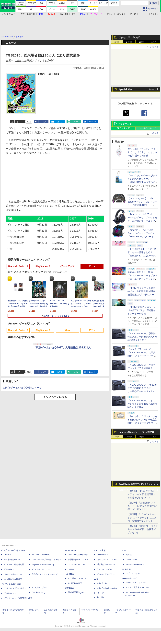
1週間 (141, 42)
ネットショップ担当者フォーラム (47, 559)
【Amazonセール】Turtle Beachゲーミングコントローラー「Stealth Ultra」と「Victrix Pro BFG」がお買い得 (142, 205)
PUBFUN (126, 569)
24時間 (129, 42)
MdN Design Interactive (107, 588)
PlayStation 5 (42, 266)
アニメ (92, 266)
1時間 (117, 42)
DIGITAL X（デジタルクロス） (45, 574)
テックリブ (99, 593)
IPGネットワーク (130, 578)
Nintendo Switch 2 (18, 266)
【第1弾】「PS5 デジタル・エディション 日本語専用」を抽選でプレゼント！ (142, 494)
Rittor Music (70, 550)
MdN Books (102, 583)
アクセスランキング (129, 37)
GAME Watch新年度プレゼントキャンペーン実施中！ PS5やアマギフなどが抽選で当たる (139, 485)
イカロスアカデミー (106, 574)
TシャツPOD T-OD (77, 564)
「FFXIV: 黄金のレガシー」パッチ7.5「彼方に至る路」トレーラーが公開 (141, 310)
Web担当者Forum (12, 559)
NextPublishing (38, 592)
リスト (29, 122)
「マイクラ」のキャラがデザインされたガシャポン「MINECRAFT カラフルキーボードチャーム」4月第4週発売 (142, 182)
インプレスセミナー (41, 569)
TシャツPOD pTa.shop (136, 582)
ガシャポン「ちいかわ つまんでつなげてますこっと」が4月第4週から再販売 (142, 152)
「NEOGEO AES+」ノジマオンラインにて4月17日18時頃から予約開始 (142, 403)
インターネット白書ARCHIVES (18, 598)
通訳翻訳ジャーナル (106, 564)
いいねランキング (148, 128)
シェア (43, 122)
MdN (96, 579)
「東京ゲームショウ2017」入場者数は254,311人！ (63, 347)
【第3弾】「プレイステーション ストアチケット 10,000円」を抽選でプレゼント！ (142, 517)
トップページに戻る (55, 396)
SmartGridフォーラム (41, 554)
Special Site (125, 89)
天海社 (129, 554)
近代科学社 (70, 588)
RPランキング (123, 128)
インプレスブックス (41, 587)
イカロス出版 (99, 550)
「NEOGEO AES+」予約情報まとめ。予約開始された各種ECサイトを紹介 (142, 336)
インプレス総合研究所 (14, 564)
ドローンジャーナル (13, 574)
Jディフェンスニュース (107, 559)
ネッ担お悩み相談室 (13, 579)
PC (73, 14)
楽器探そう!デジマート (78, 559)
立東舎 (71, 569)
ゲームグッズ (67, 266)
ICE (124, 550)
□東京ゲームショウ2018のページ (22, 387)
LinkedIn (92, 122)
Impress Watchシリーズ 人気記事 (136, 432)
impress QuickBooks (135, 564)
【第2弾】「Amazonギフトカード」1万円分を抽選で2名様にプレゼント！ (142, 506)
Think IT (7, 554)
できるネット (10, 593)
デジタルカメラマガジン (15, 588)
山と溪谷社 (70, 574)
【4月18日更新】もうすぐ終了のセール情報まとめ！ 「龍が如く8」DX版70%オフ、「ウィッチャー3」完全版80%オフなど (142, 256)
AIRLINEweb (102, 554)
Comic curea (131, 559)
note (76, 122)
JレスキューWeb (104, 569)
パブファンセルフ (133, 573)
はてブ (59, 122)
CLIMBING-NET (75, 583)
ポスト (19, 122)
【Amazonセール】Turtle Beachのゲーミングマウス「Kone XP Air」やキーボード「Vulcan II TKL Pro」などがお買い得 (142, 236)
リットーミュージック (78, 554)
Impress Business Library (43, 564)
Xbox (67, 330)
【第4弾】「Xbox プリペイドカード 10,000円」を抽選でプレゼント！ (142, 529)
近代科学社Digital (75, 592)
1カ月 (154, 42)
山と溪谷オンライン (77, 578)
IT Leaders (8, 569)
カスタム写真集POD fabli (137, 587)
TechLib (100, 597)
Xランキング (125, 124)
